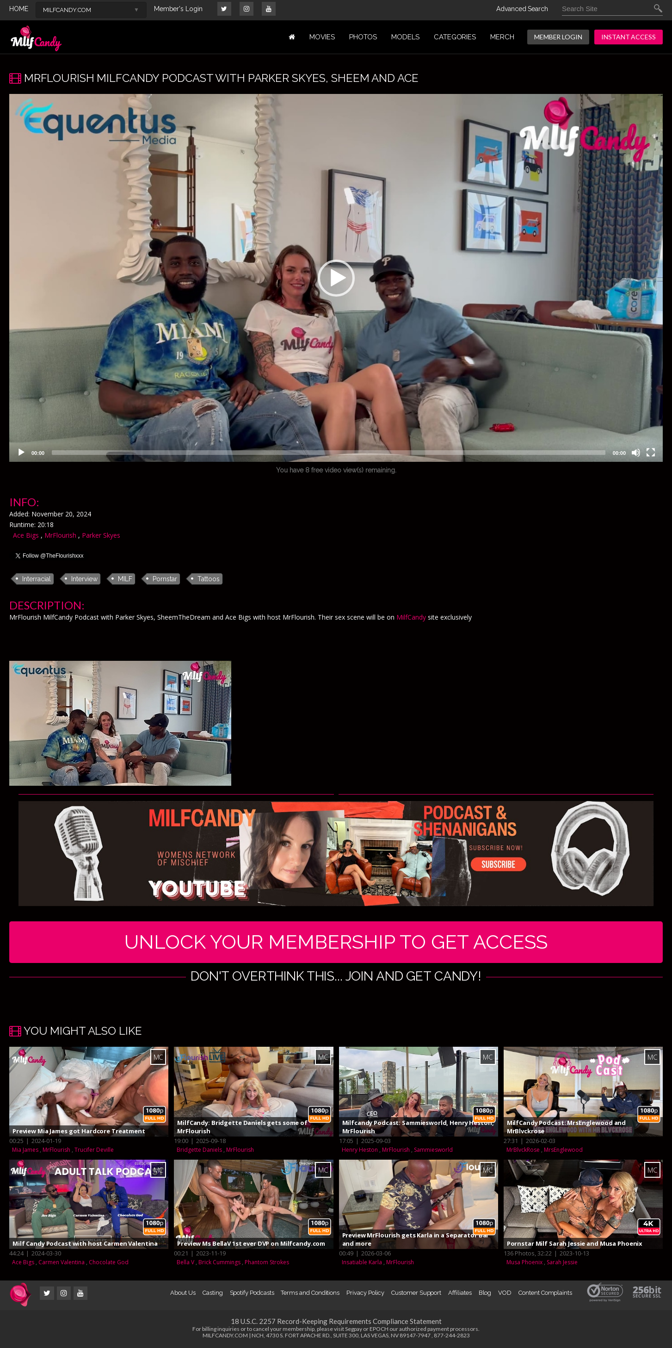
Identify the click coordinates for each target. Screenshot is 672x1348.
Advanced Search (522, 8)
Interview (84, 579)
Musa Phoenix (524, 1262)
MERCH (502, 37)
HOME (18, 8)
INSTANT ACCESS (628, 37)
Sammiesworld (433, 1150)
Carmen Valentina (61, 1262)
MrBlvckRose (523, 1150)
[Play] (21, 452)
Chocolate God (109, 1262)
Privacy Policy (365, 1292)
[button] (336, 278)
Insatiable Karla (362, 1262)
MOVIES (322, 37)
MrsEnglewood (563, 1150)
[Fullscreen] (650, 452)
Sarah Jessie (562, 1262)
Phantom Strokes (267, 1262)
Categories (455, 37)
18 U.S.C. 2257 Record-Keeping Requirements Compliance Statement (336, 1321)
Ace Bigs (26, 535)
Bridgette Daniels (199, 1150)
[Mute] (636, 452)
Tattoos (208, 579)
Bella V (185, 1262)
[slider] (328, 452)
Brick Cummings (219, 1262)
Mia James (25, 1150)
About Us (182, 1292)
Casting (213, 1292)
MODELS (405, 37)
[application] (336, 278)
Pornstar (165, 579)
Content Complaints (545, 1292)
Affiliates (459, 1292)
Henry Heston (360, 1150)
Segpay (353, 1328)
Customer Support (416, 1292)
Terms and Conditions (310, 1292)
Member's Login (178, 8)
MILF (125, 579)
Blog (485, 1292)
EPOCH (379, 1328)
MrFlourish (60, 535)
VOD (505, 1292)
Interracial (36, 579)
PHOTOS (363, 37)
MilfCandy (411, 617)
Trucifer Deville (94, 1150)
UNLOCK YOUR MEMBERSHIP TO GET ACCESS (336, 942)
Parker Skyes (101, 535)
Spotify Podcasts (252, 1292)
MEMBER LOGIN (558, 37)
